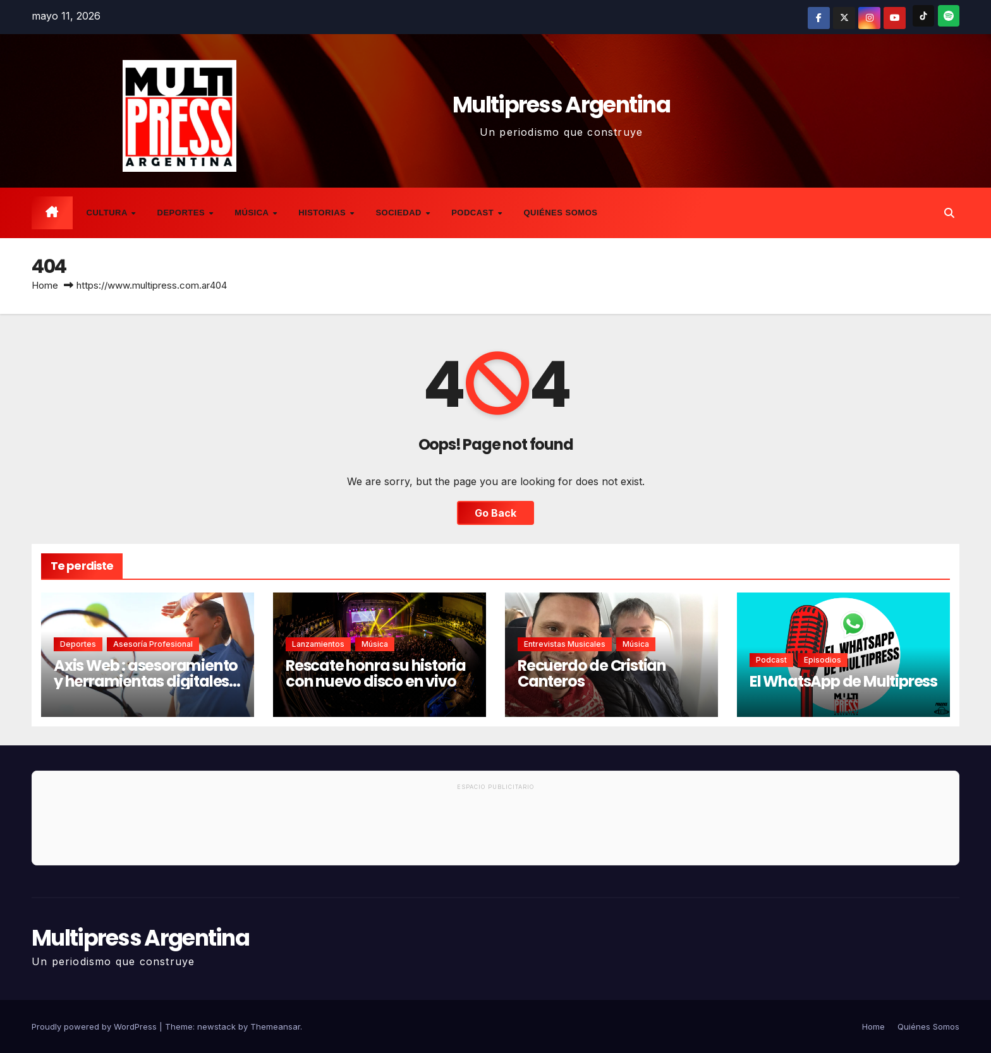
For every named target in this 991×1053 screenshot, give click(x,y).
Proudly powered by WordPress (95, 1026)
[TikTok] (923, 16)
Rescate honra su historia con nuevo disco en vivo (376, 673)
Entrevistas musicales (564, 644)
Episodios (822, 660)
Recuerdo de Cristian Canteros (592, 673)
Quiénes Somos (560, 212)
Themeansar (275, 1026)
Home (45, 285)
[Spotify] (948, 16)
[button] (949, 213)
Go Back (495, 513)
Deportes (182, 212)
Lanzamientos (318, 644)
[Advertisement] (495, 830)
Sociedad (399, 212)
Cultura (108, 212)
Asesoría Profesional (153, 644)
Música (252, 212)
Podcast (473, 212)
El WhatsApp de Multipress (843, 681)
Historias (323, 212)
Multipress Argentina (561, 104)
